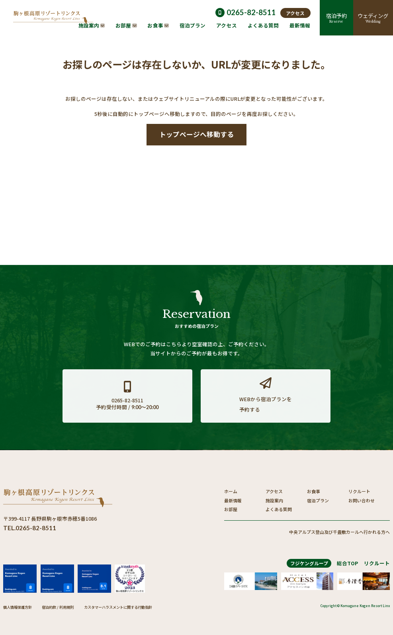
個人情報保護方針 (17, 607)
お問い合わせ (361, 500)
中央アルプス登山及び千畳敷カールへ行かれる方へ (339, 532)
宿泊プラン (318, 500)
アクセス (274, 491)
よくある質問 (279, 509)
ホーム (230, 491)
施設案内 (274, 500)
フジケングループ (309, 563)
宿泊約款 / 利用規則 (58, 607)
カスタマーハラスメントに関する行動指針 (118, 607)
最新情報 (233, 500)
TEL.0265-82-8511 (29, 527)
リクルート (359, 491)
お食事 (313, 491)
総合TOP (347, 563)
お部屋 (230, 509)
